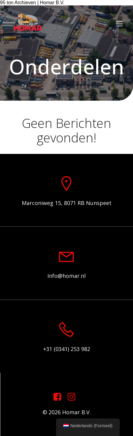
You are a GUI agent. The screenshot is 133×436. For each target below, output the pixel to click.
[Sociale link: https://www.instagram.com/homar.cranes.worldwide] (74, 397)
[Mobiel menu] (119, 23)
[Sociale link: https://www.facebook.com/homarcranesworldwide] (59, 397)
